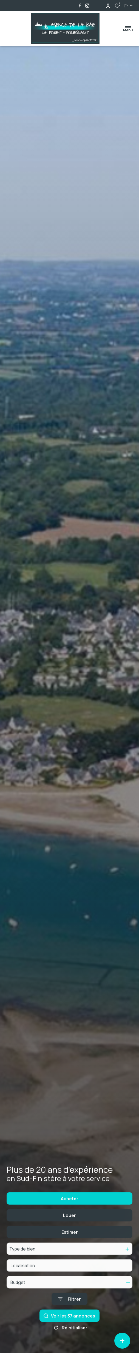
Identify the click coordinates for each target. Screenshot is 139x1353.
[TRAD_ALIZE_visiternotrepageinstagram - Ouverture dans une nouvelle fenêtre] (87, 6)
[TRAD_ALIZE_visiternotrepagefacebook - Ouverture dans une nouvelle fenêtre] (80, 5)
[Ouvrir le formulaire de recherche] (69, 1325)
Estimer (69, 1258)
